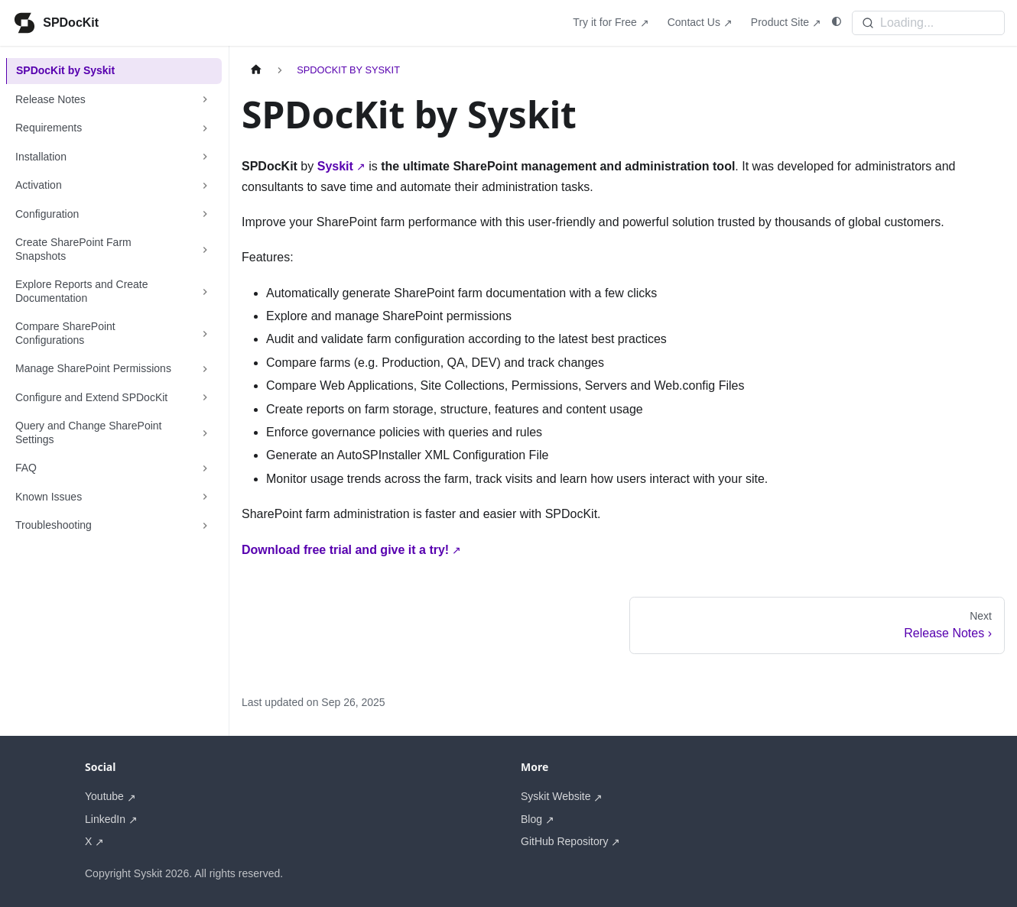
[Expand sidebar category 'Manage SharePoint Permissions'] (205, 369)
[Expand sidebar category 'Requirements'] (205, 128)
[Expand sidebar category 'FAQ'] (205, 468)
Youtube (104, 796)
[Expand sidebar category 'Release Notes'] (205, 100)
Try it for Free (605, 22)
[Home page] (256, 70)
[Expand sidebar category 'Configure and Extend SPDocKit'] (205, 398)
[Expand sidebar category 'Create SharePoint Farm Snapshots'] (205, 249)
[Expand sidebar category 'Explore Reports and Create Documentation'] (205, 291)
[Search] (928, 23)
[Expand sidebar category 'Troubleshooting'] (205, 526)
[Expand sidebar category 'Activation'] (205, 186)
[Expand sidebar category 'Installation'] (205, 157)
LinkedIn (105, 819)
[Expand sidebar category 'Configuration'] (205, 215)
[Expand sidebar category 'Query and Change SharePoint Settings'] (205, 432)
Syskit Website (556, 796)
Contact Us (694, 22)
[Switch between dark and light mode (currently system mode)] (836, 22)
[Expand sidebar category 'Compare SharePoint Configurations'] (205, 333)
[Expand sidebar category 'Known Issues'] (205, 497)
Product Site (780, 22)
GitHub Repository (564, 841)
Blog (531, 819)
